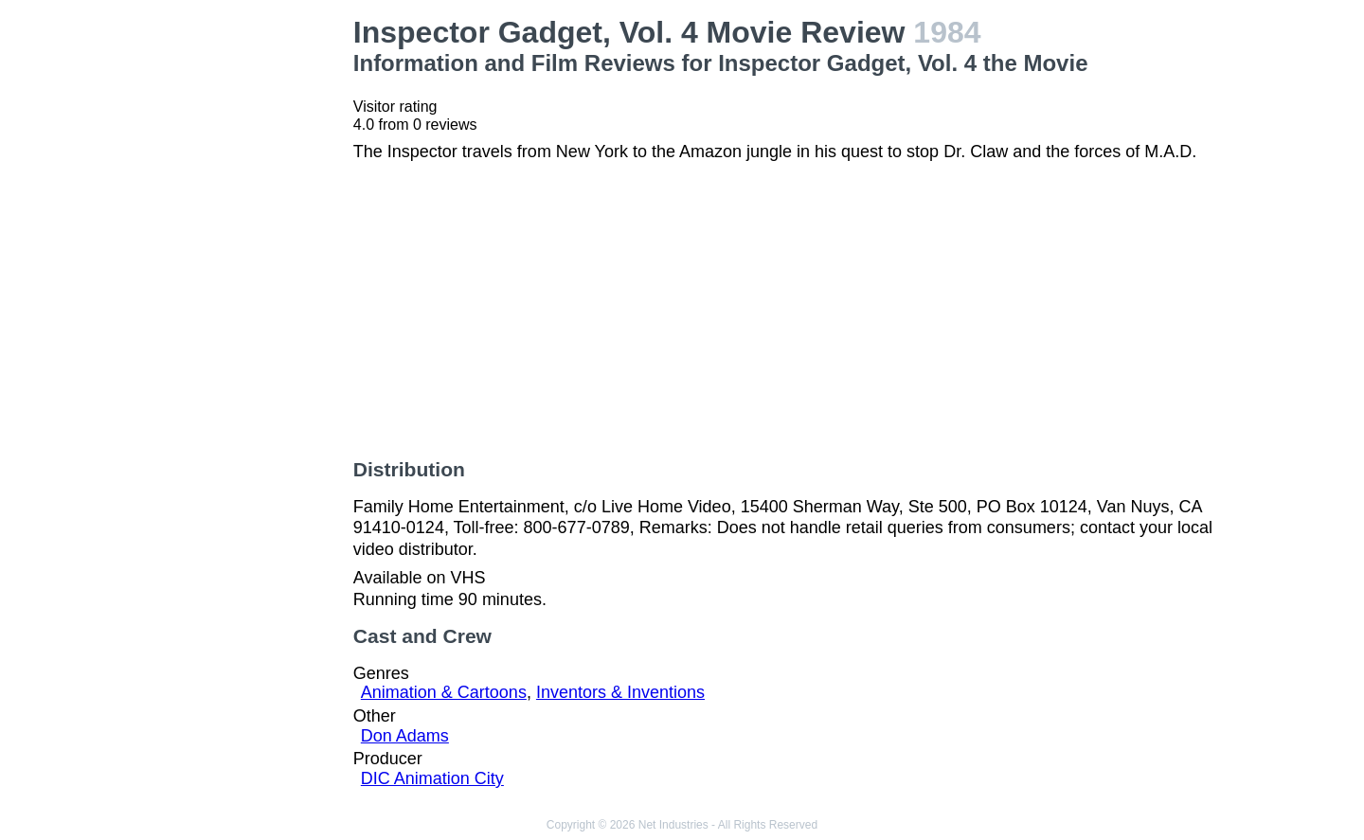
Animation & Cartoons (444, 692)
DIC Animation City (432, 778)
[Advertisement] (237, 299)
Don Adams (405, 735)
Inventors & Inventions (620, 692)
